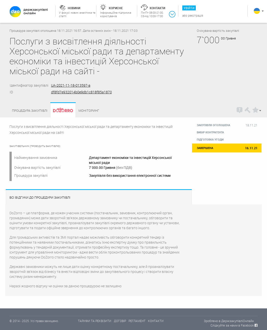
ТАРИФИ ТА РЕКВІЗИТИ (94, 321)
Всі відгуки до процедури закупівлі (39, 197)
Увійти (189, 8)
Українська (257, 11)
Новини (74, 8)
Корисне (116, 8)
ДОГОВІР (120, 321)
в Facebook (246, 325)
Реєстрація (195, 15)
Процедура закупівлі (30, 110)
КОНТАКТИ (156, 321)
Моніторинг (88, 110)
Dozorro (60, 110)
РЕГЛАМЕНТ (137, 321)
